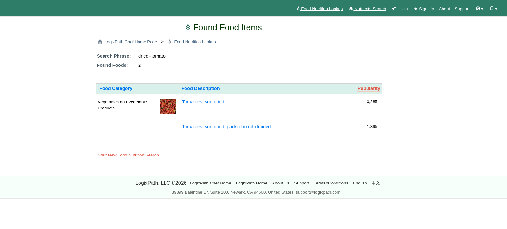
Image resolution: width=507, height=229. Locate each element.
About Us (280, 183)
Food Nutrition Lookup (319, 8)
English (360, 183)
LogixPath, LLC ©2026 (160, 183)
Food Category (115, 88)
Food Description (200, 88)
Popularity (368, 88)
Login (400, 9)
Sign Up (424, 8)
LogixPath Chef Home (210, 183)
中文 (376, 183)
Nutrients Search (367, 8)
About (444, 8)
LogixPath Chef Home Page (131, 41)
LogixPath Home (251, 183)
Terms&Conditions (331, 183)
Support (462, 8)
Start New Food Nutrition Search (128, 155)
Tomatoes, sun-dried (203, 101)
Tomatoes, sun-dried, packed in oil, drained (226, 126)
